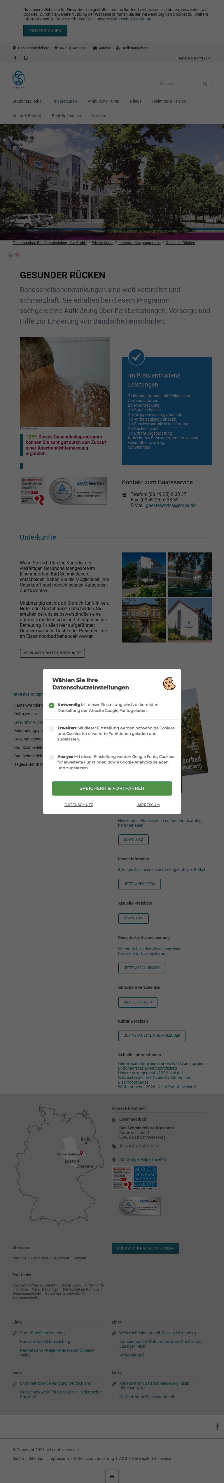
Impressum (148, 805)
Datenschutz (78, 805)
